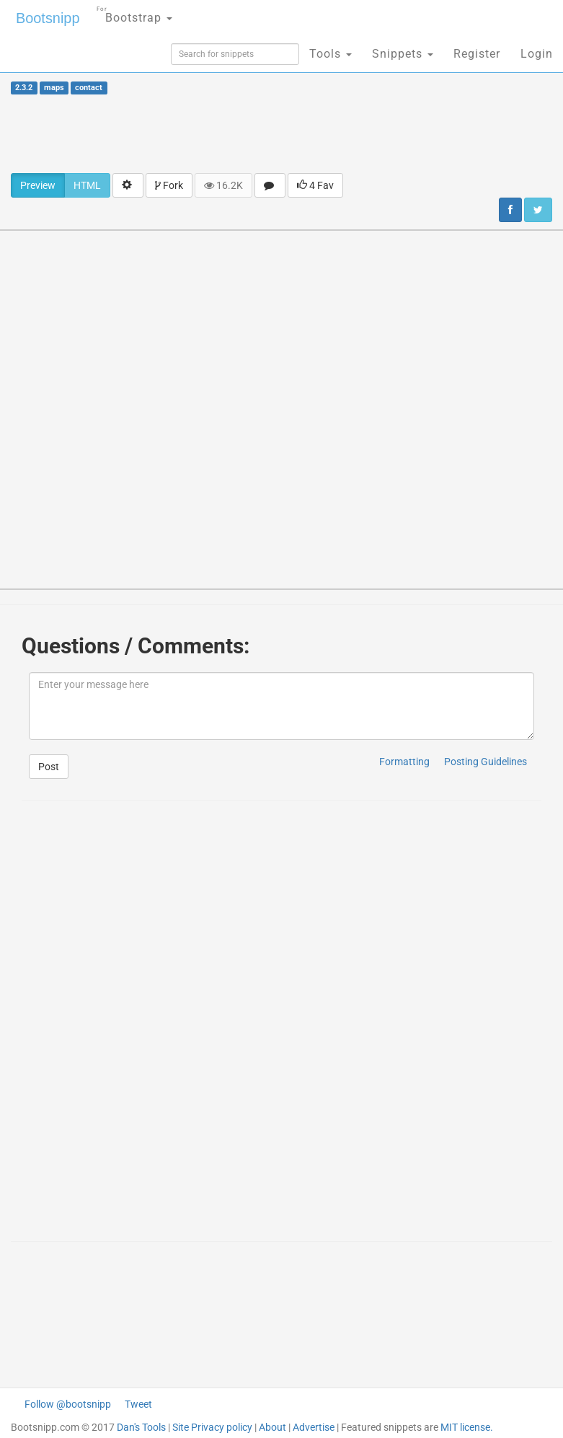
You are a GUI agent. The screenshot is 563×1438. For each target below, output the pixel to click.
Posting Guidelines (485, 761)
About (272, 1427)
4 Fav (315, 185)
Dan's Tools (141, 1427)
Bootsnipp (47, 18)
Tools (330, 54)
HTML (87, 185)
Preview (38, 185)
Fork (169, 185)
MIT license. (466, 1427)
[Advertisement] (281, 133)
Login (536, 54)
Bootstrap (134, 13)
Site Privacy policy (212, 1427)
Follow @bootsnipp (68, 1404)
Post (48, 766)
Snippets (402, 54)
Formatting (404, 761)
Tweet (138, 1404)
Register (476, 54)
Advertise (313, 1427)
